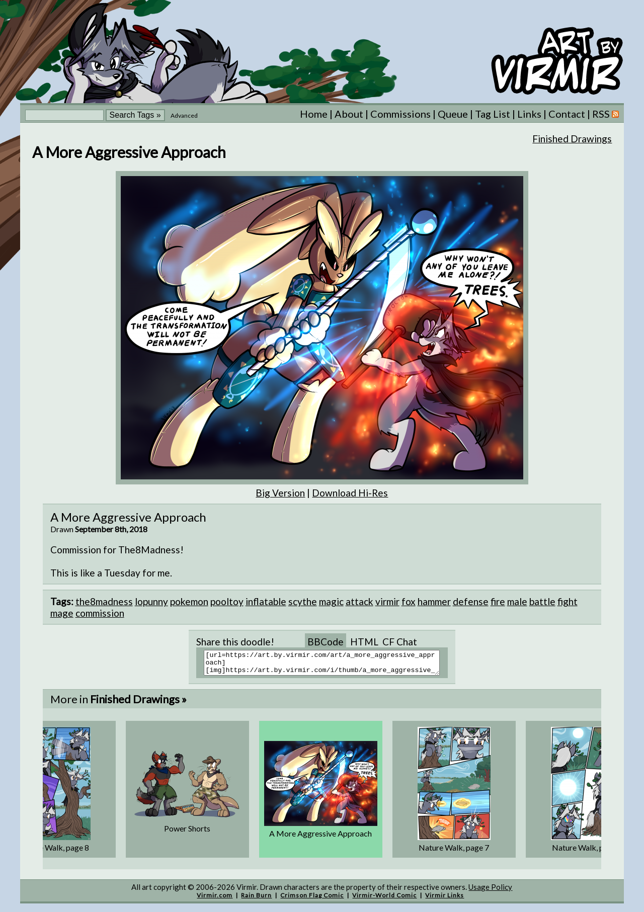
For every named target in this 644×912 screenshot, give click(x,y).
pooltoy (227, 601)
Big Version (280, 493)
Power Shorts (187, 833)
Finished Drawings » (138, 703)
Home (314, 114)
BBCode (325, 641)
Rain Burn (256, 899)
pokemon (189, 601)
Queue (453, 114)
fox (408, 601)
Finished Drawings (572, 138)
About (349, 114)
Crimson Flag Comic (312, 899)
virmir (387, 601)
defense (471, 601)
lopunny (151, 601)
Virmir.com (214, 899)
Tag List (492, 114)
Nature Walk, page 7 (454, 852)
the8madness (104, 601)
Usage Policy (490, 891)
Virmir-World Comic (384, 899)
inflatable (266, 601)
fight (567, 601)
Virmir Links (444, 899)
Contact (566, 114)
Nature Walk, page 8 (54, 852)
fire (498, 601)
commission (99, 613)
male (517, 601)
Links (529, 114)
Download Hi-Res (350, 493)
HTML (364, 641)
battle (542, 601)
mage (61, 613)
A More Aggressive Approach (320, 838)
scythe (302, 601)
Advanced (184, 115)
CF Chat (399, 641)
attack (359, 601)
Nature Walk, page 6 (587, 852)
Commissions (400, 114)
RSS (605, 114)
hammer (434, 601)
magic (331, 601)
